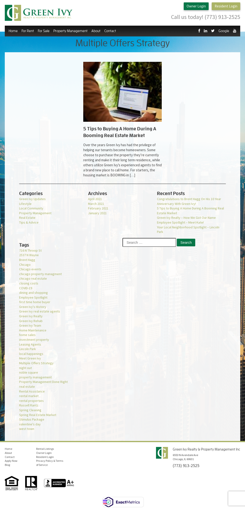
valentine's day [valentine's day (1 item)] (30, 424)
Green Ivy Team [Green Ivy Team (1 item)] (30, 325)
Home (13, 31)
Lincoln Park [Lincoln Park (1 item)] (27, 349)
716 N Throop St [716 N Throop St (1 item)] (30, 250)
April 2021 (95, 199)
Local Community (31, 208)
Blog (7, 465)
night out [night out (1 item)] (25, 368)
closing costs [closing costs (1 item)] (28, 283)
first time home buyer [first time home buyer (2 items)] (34, 302)
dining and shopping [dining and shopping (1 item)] (33, 292)
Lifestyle (25, 204)
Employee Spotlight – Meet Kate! (180, 222)
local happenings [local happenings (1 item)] (31, 354)
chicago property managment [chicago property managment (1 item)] (40, 274)
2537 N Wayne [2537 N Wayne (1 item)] (29, 255)
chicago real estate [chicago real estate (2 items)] (33, 278)
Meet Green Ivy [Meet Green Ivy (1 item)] (30, 358)
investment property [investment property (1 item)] (34, 339)
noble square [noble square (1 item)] (28, 372)
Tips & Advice (29, 222)
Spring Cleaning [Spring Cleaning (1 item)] (30, 410)
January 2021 (97, 213)
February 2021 (98, 208)
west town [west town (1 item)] (26, 429)
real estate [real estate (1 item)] (27, 386)
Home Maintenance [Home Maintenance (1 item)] (32, 330)
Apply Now (11, 461)
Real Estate (27, 217)
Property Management (70, 31)
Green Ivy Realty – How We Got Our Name (186, 217)
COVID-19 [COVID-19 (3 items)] (25, 288)
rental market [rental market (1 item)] (29, 396)
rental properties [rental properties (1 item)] (31, 401)
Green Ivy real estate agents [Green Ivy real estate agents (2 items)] (39, 311)
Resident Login (226, 6)
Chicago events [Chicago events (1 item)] (30, 269)
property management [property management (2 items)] (35, 377)
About (95, 31)
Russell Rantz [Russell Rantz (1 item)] (28, 405)
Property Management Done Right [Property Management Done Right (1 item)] (43, 382)
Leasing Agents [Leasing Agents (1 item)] (30, 344)
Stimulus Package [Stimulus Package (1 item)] (31, 419)
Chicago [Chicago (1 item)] (25, 264)
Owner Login (196, 6)
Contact (110, 31)
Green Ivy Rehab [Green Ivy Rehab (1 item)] (31, 321)
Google (223, 31)
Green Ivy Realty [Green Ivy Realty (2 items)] (31, 316)
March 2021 (96, 204)
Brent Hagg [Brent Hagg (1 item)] (27, 260)
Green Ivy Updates (32, 199)
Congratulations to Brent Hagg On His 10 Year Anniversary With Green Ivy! (189, 201)
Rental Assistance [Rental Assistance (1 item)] (32, 391)
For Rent (28, 31)
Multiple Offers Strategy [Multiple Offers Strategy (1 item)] (36, 363)
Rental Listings (45, 449)
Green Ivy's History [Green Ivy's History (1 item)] (32, 307)
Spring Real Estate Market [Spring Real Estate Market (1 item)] (37, 415)
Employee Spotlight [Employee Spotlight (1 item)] (33, 297)
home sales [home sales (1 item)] (27, 335)
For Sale (44, 31)
